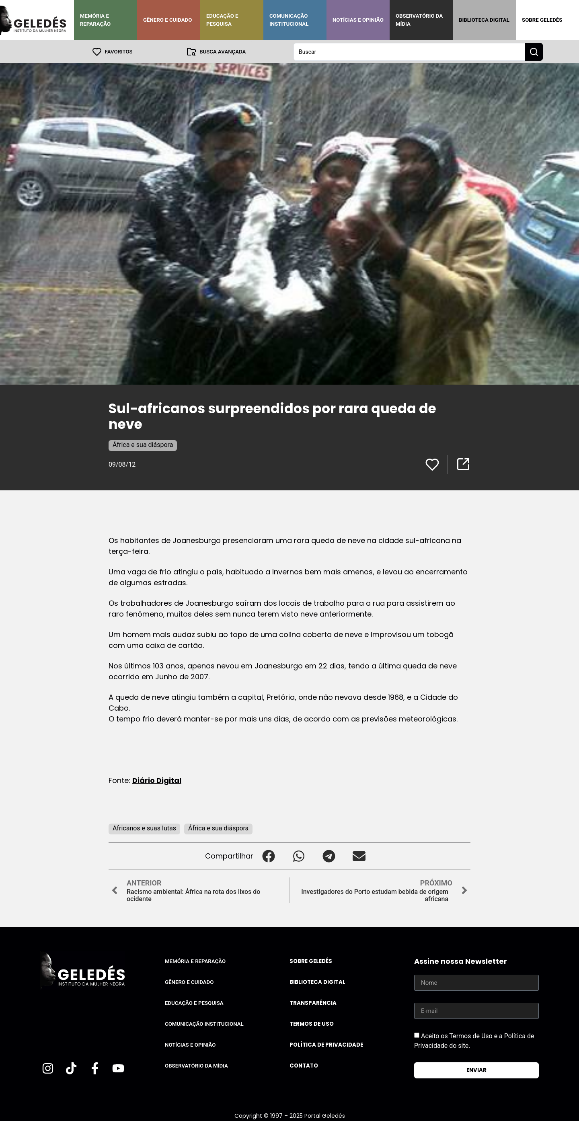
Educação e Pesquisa (222, 20)
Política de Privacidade (326, 1044)
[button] (268, 855)
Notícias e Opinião (358, 20)
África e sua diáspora (143, 444)
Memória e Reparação (95, 20)
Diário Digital (156, 780)
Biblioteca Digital (484, 20)
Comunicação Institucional (289, 20)
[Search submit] (534, 51)
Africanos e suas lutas (144, 828)
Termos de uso (312, 1023)
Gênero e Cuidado (167, 20)
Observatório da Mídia (419, 20)
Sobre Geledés (542, 20)
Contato (304, 1065)
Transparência (313, 1002)
